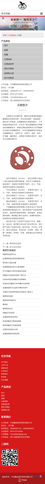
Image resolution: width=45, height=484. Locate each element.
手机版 (24, 480)
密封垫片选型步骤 (9, 263)
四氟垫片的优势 (8, 313)
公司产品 (4, 365)
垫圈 (6, 55)
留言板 (3, 377)
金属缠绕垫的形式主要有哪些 (13, 267)
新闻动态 (4, 368)
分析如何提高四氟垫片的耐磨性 (14, 279)
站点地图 (4, 380)
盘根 (6, 50)
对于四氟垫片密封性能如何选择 (14, 271)
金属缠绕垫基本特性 (10, 317)
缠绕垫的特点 (8, 309)
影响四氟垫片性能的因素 (12, 325)
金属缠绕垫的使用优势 (11, 334)
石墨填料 (8, 59)
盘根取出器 (9, 73)
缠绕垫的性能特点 (9, 300)
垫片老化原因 (15, 247)
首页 (5, 35)
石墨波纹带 (9, 64)
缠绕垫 (5, 304)
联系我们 (4, 374)
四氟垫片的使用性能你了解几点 (14, 275)
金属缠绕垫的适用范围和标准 (13, 258)
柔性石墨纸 (9, 69)
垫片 (6, 45)
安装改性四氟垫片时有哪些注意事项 (16, 283)
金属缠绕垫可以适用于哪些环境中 (15, 288)
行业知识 (12, 35)
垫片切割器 (9, 78)
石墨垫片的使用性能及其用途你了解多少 (18, 292)
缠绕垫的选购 (15, 243)
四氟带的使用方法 (9, 254)
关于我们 (4, 362)
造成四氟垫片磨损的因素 (12, 321)
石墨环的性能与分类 (10, 329)
